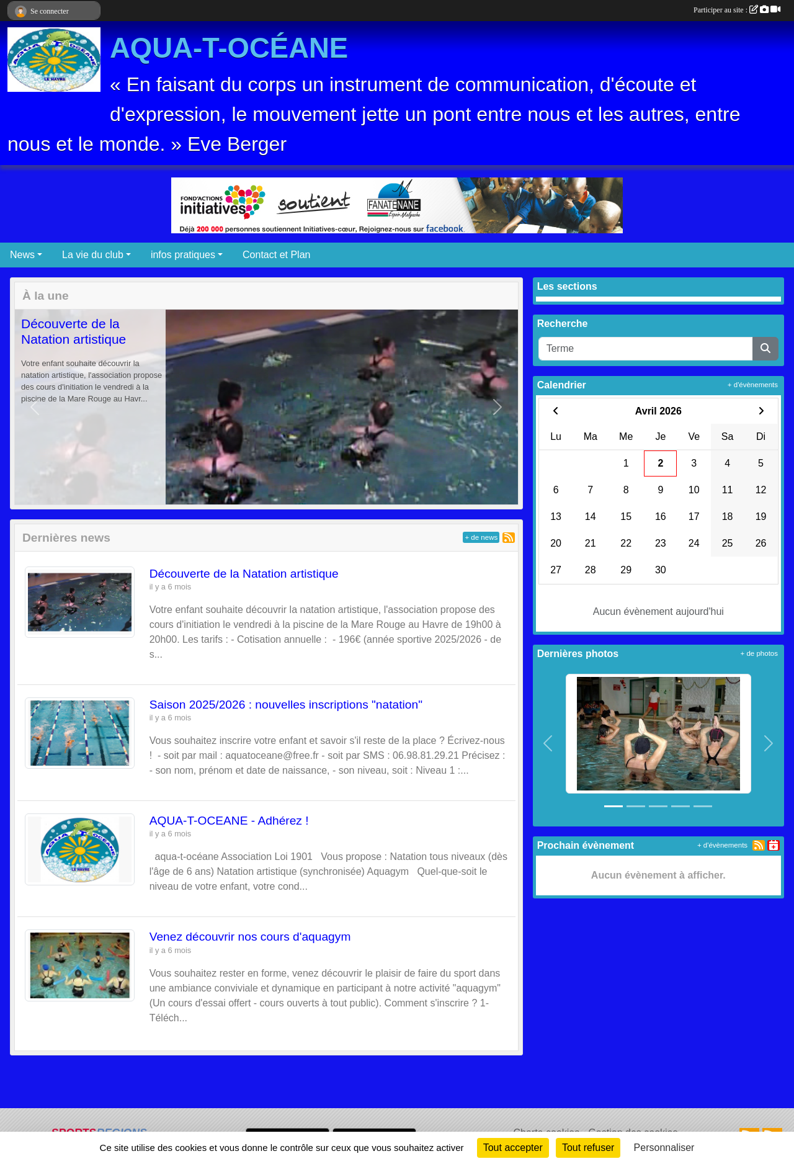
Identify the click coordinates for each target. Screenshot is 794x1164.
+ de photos (759, 653)
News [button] (22, 254)
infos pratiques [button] (183, 254)
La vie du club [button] (92, 254)
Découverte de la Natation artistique (244, 573)
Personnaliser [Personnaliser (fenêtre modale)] (664, 1147)
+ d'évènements (753, 384)
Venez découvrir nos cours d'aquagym (250, 936)
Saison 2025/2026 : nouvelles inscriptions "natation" (285, 704)
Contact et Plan (276, 254)
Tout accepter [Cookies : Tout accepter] (513, 1147)
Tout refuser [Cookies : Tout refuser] (588, 1147)
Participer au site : (737, 10)
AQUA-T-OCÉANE (229, 48)
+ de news (481, 537)
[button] (35, 407)
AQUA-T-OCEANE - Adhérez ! (229, 820)
